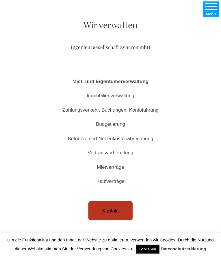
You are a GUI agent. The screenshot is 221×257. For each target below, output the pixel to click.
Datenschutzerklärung (183, 248)
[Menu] (211, 9)
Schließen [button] (147, 249)
